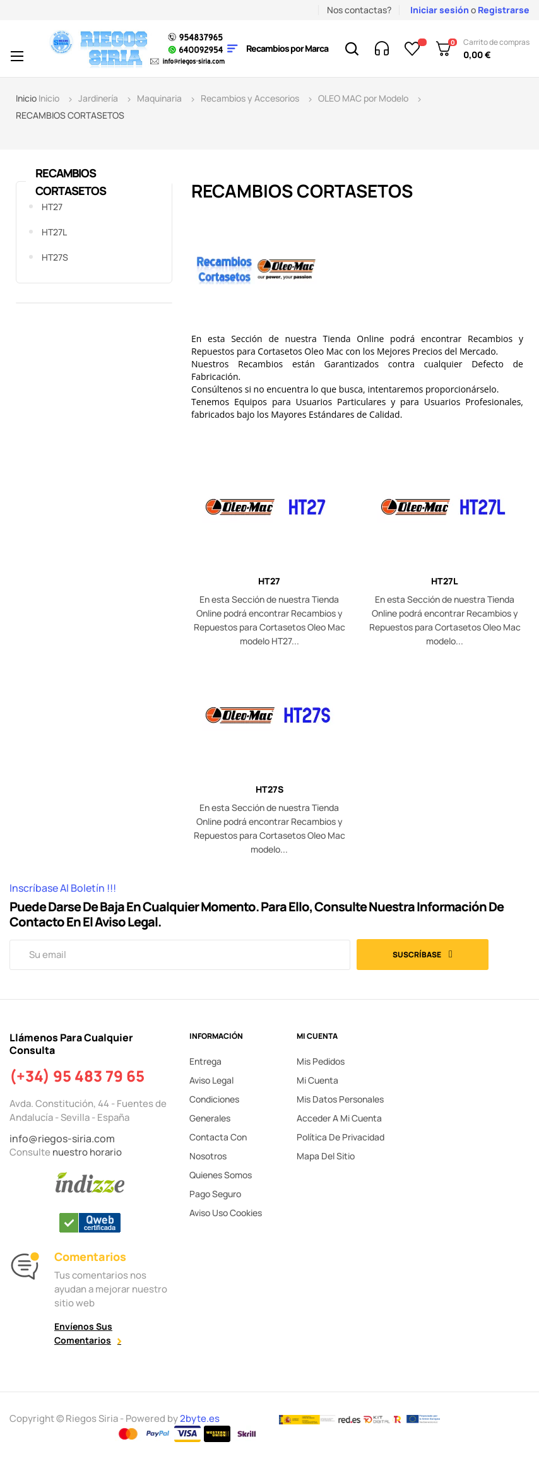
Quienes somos (220, 1175)
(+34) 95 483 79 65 (77, 1076)
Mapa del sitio (326, 1156)
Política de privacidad (340, 1137)
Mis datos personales (340, 1099)
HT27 (52, 207)
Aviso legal (211, 1080)
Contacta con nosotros (218, 1146)
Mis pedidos (321, 1061)
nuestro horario (87, 1152)
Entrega (205, 1061)
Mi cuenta (317, 1080)
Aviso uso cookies (225, 1213)
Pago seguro (215, 1194)
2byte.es (201, 1418)
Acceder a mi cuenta (339, 1118)
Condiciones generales (214, 1108)
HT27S (55, 257)
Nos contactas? (359, 10)
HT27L (54, 232)
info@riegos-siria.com (62, 1138)
